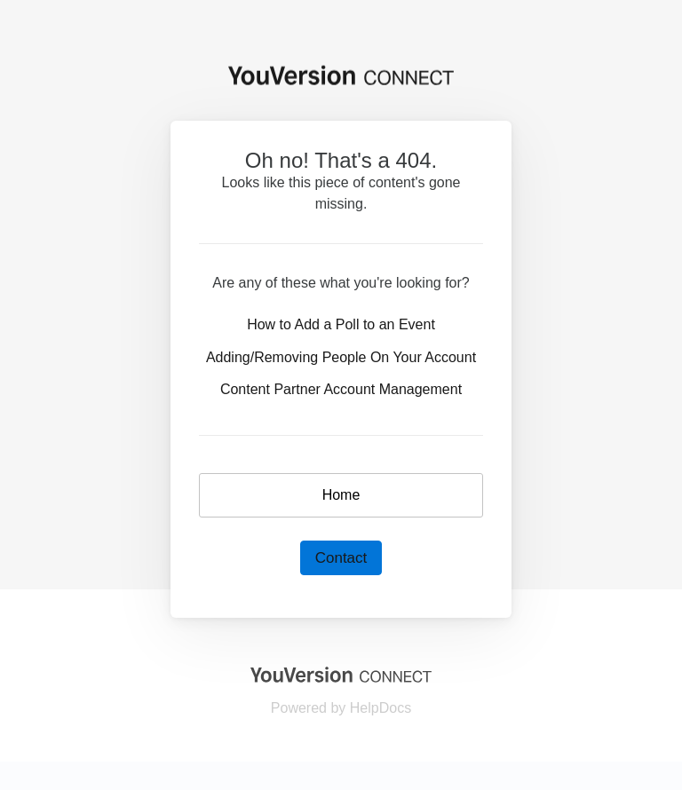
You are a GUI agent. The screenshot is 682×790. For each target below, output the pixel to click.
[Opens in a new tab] (340, 673)
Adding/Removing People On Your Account (341, 357)
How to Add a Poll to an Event (341, 324)
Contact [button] (341, 557)
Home (341, 494)
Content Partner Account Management (341, 389)
